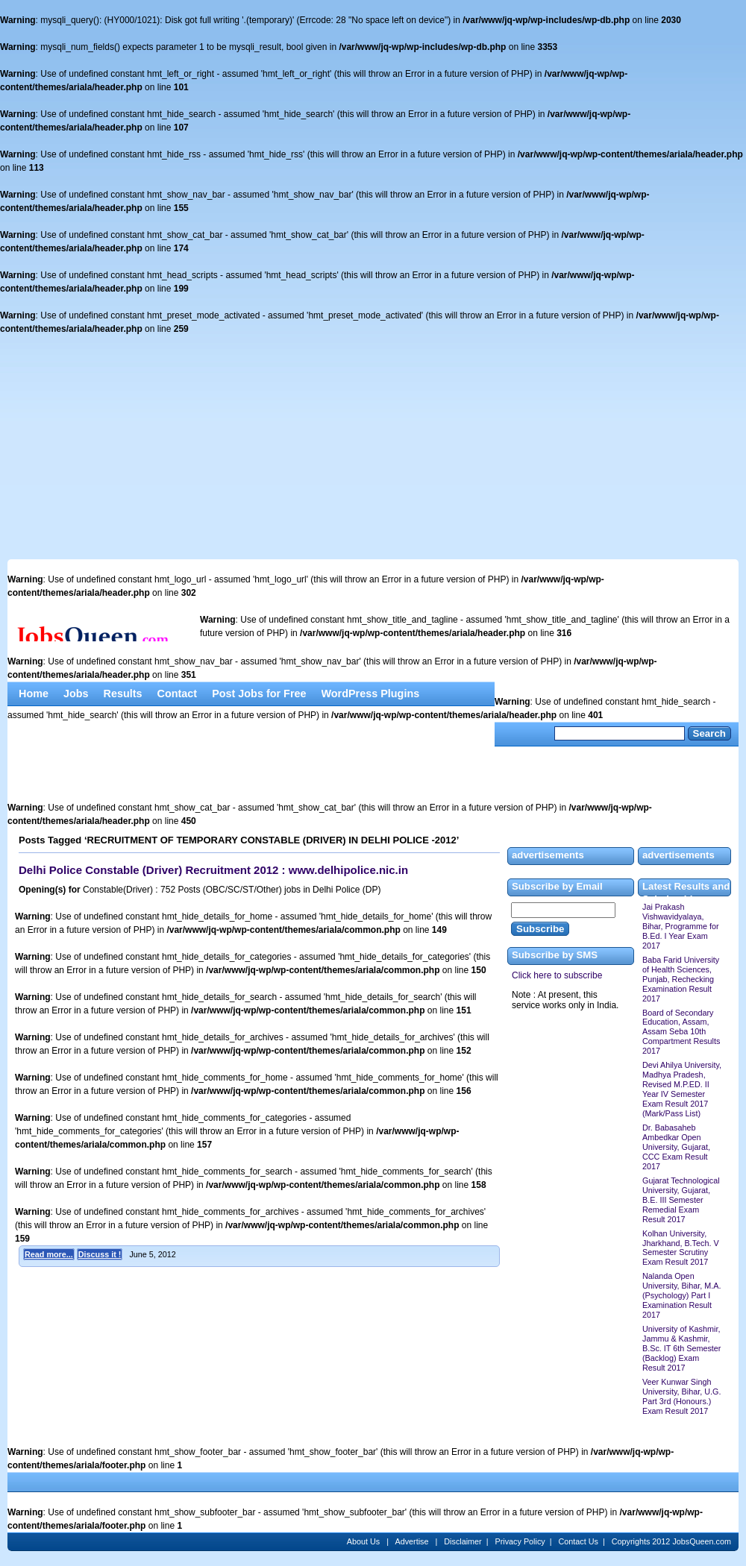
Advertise (412, 1541)
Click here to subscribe (557, 975)
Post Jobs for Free (259, 693)
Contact (177, 693)
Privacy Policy (520, 1541)
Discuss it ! (100, 1254)
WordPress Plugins (371, 693)
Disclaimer (462, 1541)
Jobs (76, 693)
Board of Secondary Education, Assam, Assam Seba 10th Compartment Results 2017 (681, 1032)
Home (33, 693)
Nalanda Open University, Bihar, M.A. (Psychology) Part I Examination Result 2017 (681, 1295)
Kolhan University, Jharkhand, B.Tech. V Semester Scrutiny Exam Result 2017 (680, 1248)
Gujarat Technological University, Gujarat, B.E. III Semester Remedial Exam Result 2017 (681, 1200)
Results (123, 693)
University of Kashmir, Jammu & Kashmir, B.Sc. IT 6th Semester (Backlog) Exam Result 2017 (681, 1348)
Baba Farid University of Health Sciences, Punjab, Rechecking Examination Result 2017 (680, 979)
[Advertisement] (373, 447)
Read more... (49, 1254)
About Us (364, 1541)
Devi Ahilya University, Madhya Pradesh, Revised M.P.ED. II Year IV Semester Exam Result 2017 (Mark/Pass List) (681, 1089)
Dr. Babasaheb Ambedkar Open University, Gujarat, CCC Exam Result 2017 (676, 1147)
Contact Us (578, 1541)
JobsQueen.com (701, 1541)
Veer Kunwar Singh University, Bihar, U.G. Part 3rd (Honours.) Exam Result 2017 (681, 1396)
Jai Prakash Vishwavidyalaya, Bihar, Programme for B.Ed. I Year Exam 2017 (680, 926)
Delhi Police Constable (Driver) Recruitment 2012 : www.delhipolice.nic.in (213, 870)
